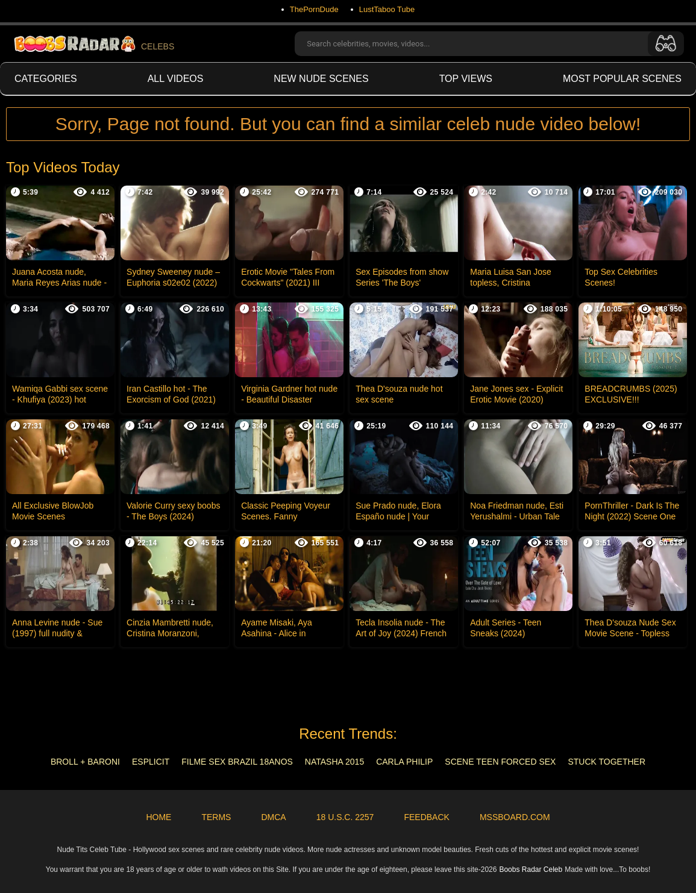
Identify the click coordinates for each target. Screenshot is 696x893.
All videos (176, 79)
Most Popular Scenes (622, 79)
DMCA (273, 817)
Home (158, 817)
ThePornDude (314, 9)
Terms (216, 817)
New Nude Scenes (321, 79)
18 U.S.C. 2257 (345, 817)
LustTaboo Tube (387, 9)
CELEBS (93, 44)
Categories (45, 79)
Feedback (426, 817)
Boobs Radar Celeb (530, 869)
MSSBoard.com (515, 817)
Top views (465, 79)
